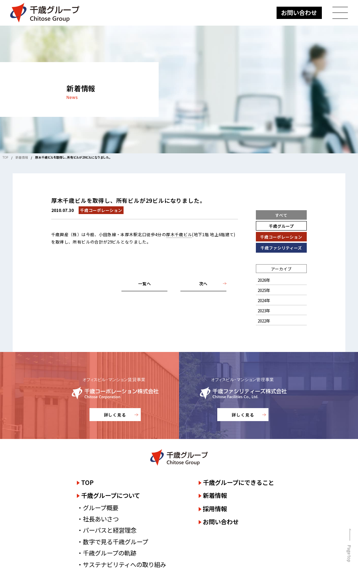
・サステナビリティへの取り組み (121, 564)
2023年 (264, 310)
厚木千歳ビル (179, 234)
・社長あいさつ (98, 518)
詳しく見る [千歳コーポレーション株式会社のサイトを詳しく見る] (115, 415)
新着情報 (21, 157)
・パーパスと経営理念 (107, 530)
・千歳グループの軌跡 (106, 552)
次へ (203, 283)
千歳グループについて (110, 495)
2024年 (264, 300)
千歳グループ (281, 226)
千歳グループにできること (238, 482)
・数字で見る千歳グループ (112, 541)
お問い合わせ (299, 12)
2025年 (264, 290)
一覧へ (144, 283)
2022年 (264, 321)
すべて (281, 215)
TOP (5, 157)
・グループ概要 (97, 507)
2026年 (264, 280)
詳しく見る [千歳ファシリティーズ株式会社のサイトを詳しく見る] (243, 415)
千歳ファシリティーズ (281, 248)
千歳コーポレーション (281, 237)
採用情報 (215, 508)
